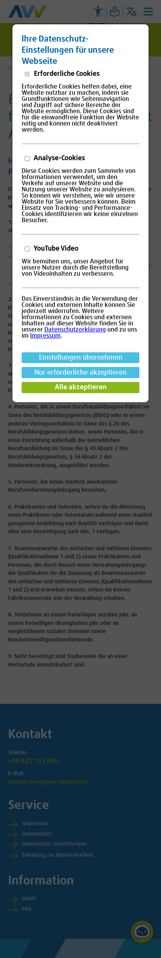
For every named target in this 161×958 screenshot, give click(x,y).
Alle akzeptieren (81, 387)
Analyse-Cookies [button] (58, 158)
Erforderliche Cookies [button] (66, 73)
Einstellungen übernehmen (80, 357)
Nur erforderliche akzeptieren (80, 372)
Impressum (45, 336)
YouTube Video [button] (55, 248)
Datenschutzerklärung (75, 330)
